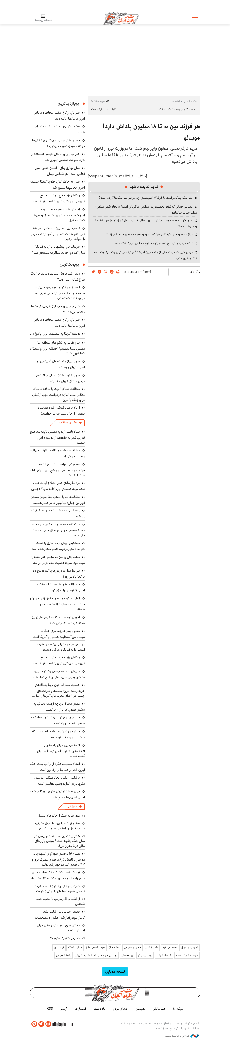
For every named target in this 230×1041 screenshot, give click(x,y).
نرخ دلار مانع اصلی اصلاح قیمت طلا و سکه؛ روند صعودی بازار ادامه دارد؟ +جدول (58, 486)
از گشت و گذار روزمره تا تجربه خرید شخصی (60, 901)
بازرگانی (72, 806)
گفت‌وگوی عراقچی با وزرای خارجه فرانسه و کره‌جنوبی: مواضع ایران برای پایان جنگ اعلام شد (57, 470)
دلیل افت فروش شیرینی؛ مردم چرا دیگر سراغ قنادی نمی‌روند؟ (57, 276)
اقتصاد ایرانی (164, 955)
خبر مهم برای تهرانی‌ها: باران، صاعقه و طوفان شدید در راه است (58, 720)
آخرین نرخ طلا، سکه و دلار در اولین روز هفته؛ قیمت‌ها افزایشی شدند (58, 620)
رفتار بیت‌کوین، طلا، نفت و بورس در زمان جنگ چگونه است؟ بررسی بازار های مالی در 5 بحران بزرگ (60, 841)
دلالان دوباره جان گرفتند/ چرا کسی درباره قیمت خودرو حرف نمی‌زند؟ (149, 234)
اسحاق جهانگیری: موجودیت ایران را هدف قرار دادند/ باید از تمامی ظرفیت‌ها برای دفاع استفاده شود (59, 293)
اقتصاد (176, 101)
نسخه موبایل (115, 972)
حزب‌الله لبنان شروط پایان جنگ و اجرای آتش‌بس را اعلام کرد (61, 587)
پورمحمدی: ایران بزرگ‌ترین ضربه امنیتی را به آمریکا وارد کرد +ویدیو (61, 647)
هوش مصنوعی (132, 947)
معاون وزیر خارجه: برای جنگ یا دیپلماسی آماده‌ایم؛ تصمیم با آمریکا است (59, 633)
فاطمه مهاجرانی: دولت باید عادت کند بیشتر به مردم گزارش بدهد (58, 734)
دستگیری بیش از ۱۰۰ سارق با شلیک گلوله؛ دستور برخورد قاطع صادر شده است (58, 546)
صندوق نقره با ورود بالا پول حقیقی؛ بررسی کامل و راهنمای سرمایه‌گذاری (60, 826)
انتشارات (80, 1008)
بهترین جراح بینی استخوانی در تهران (96, 955)
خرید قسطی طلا (95, 947)
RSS (50, 1008)
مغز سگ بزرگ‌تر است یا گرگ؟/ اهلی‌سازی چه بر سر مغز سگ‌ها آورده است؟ (146, 197)
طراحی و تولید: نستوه (181, 1036)
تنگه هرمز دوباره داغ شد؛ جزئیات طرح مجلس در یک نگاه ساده (153, 243)
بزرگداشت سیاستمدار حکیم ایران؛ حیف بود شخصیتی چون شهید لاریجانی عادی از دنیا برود (58, 530)
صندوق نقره (170, 947)
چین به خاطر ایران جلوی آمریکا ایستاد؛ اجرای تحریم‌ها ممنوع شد (57, 184)
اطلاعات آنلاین (121, 18)
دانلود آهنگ (75, 947)
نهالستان (59, 947)
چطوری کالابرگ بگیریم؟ (65, 938)
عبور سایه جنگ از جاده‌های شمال (59, 815)
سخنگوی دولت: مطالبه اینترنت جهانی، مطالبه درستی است (57, 453)
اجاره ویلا (114, 947)
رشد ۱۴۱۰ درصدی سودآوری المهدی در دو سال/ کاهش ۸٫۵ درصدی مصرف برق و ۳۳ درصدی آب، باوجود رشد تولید (58, 859)
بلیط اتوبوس (63, 955)
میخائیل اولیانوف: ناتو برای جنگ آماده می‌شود (57, 513)
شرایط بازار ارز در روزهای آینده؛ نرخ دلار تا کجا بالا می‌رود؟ (58, 573)
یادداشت (99, 1008)
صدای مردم (120, 1008)
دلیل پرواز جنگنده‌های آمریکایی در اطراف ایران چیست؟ (61, 364)
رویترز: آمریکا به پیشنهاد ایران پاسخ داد (55, 333)
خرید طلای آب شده (187, 955)
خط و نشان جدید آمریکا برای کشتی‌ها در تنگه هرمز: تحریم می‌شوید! (58, 143)
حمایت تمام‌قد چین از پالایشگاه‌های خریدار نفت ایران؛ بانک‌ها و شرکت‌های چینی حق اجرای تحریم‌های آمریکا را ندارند (58, 690)
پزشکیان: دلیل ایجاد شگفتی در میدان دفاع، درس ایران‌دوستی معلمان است (59, 780)
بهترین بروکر (145, 955)
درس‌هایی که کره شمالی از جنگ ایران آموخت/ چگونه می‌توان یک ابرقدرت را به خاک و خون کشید (145, 255)
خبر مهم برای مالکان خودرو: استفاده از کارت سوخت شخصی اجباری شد (58, 157)
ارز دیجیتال (127, 955)
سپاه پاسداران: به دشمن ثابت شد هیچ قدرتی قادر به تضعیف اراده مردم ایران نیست (57, 437)
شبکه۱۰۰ (178, 1008)
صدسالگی (158, 1008)
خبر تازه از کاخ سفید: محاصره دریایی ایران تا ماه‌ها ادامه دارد (59, 115)
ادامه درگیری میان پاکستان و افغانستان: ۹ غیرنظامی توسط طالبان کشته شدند (61, 750)
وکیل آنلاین (151, 947)
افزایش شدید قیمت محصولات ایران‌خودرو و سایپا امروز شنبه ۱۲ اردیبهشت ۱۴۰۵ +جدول (58, 215)
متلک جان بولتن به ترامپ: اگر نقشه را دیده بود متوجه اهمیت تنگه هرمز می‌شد (58, 560)
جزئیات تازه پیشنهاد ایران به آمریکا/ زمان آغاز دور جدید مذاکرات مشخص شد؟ (58, 249)
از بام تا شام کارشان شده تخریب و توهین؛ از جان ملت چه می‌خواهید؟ (61, 410)
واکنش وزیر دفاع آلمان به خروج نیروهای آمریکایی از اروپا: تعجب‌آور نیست (59, 198)
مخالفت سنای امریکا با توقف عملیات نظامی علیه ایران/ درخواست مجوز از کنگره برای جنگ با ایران (58, 394)
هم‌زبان (140, 1008)
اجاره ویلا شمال (189, 947)
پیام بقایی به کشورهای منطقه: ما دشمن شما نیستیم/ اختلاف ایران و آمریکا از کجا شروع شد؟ (57, 348)
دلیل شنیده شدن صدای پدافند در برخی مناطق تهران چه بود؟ (60, 378)
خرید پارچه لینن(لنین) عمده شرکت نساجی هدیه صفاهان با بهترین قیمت (59, 888)
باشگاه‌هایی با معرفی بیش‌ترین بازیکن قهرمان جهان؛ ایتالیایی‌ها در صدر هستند (58, 499)
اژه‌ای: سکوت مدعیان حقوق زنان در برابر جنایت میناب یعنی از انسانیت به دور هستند (57, 604)
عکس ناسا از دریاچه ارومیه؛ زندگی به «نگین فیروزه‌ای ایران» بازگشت (59, 706)
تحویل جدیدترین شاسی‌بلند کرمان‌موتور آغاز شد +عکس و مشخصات (60, 914)
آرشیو (63, 1008)
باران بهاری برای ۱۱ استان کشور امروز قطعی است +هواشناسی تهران (60, 171)
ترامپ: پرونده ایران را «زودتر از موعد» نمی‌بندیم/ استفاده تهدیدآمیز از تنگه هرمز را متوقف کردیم (58, 233)
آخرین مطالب (68, 422)
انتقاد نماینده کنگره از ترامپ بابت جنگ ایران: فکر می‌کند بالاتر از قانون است (57, 767)
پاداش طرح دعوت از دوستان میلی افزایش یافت (61, 928)
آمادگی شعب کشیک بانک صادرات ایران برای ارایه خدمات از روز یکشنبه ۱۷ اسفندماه (57, 875)
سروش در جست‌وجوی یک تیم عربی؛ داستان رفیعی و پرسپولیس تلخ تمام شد (59, 674)
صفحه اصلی (190, 101)
